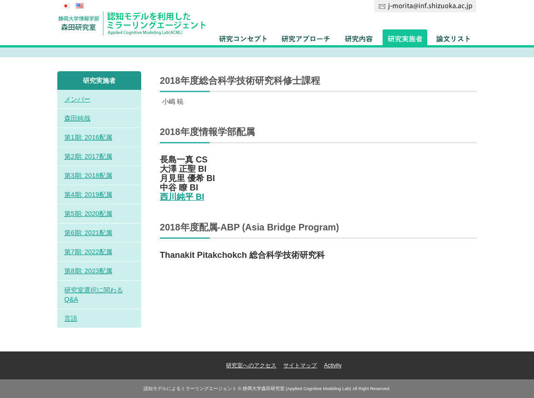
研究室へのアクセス (251, 365)
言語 (70, 318)
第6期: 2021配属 (88, 232)
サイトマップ (300, 365)
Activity (333, 365)
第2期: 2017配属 (88, 156)
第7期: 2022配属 (88, 252)
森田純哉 (77, 118)
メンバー (77, 99)
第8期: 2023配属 (88, 271)
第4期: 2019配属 (88, 194)
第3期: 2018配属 (88, 175)
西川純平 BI (182, 197)
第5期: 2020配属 (88, 213)
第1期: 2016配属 (88, 137)
